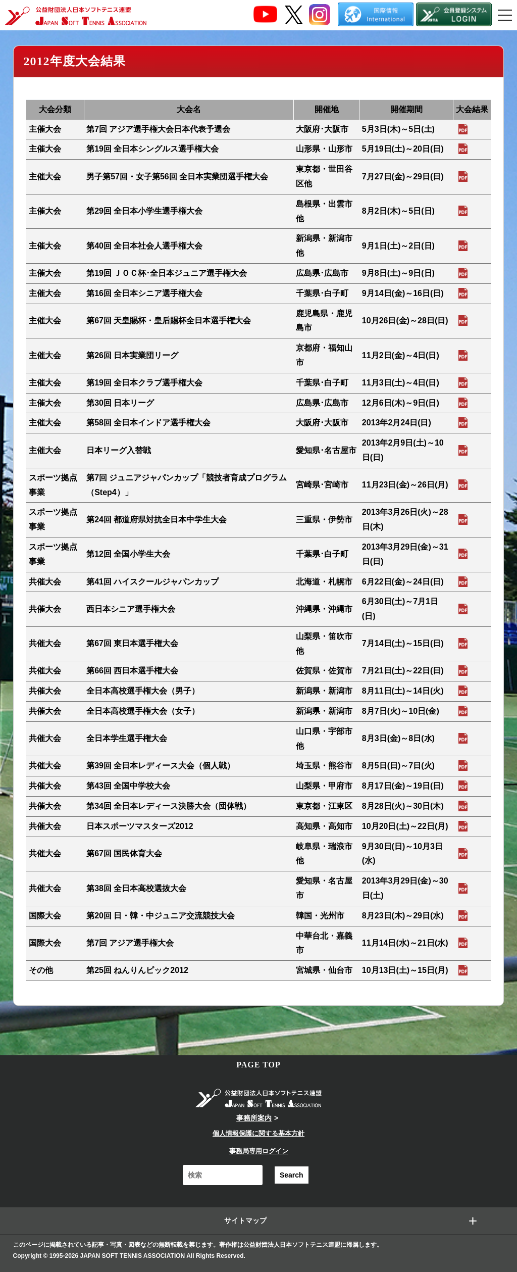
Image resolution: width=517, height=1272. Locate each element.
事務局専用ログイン (258, 1151)
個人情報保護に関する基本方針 (258, 1133)
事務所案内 (254, 1118)
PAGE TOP (258, 1064)
